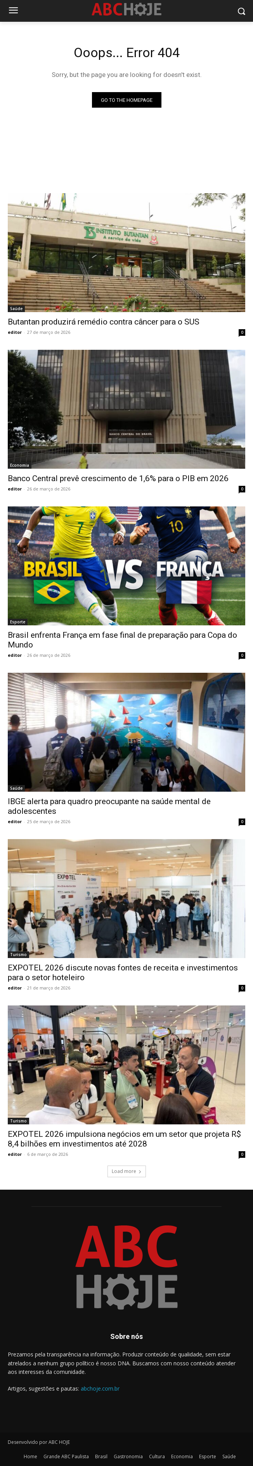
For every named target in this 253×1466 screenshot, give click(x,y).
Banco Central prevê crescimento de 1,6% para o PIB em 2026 (118, 478)
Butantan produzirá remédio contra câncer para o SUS (103, 321)
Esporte (17, 622)
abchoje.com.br (100, 1388)
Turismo (18, 954)
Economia (19, 465)
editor (15, 332)
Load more (127, 1171)
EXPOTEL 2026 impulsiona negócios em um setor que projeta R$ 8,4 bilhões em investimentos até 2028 (124, 1138)
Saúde (16, 308)
